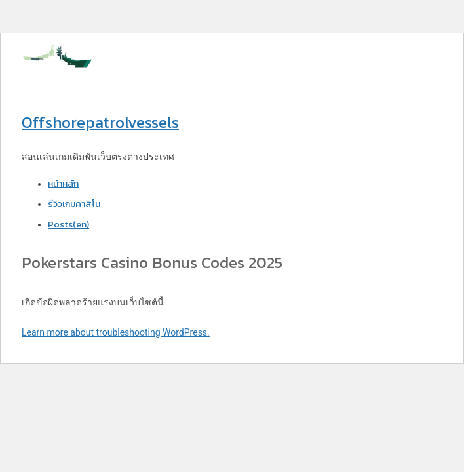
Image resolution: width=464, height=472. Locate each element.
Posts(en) (68, 224)
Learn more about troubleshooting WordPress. (116, 332)
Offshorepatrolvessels (100, 122)
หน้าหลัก (63, 184)
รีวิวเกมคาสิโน (74, 204)
